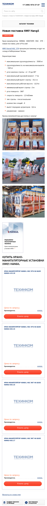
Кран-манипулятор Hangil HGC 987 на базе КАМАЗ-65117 (22, 439)
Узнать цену (22, 316)
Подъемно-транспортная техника (10, 241)
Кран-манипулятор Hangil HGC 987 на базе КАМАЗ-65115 (22, 384)
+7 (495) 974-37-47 (31, 5)
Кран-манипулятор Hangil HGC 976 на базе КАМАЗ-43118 (22, 272)
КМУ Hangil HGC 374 (10, 48)
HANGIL (40, 310)
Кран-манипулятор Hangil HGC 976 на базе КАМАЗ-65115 (22, 328)
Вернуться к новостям (11, 495)
